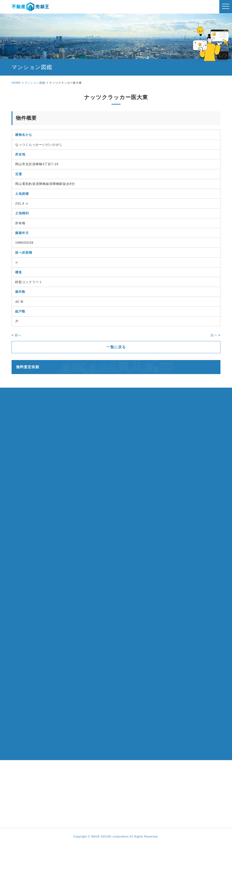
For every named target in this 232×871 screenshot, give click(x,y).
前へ (18, 335)
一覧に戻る (116, 347)
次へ (213, 335)
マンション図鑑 (35, 82)
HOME (16, 82)
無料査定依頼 (27, 367)
